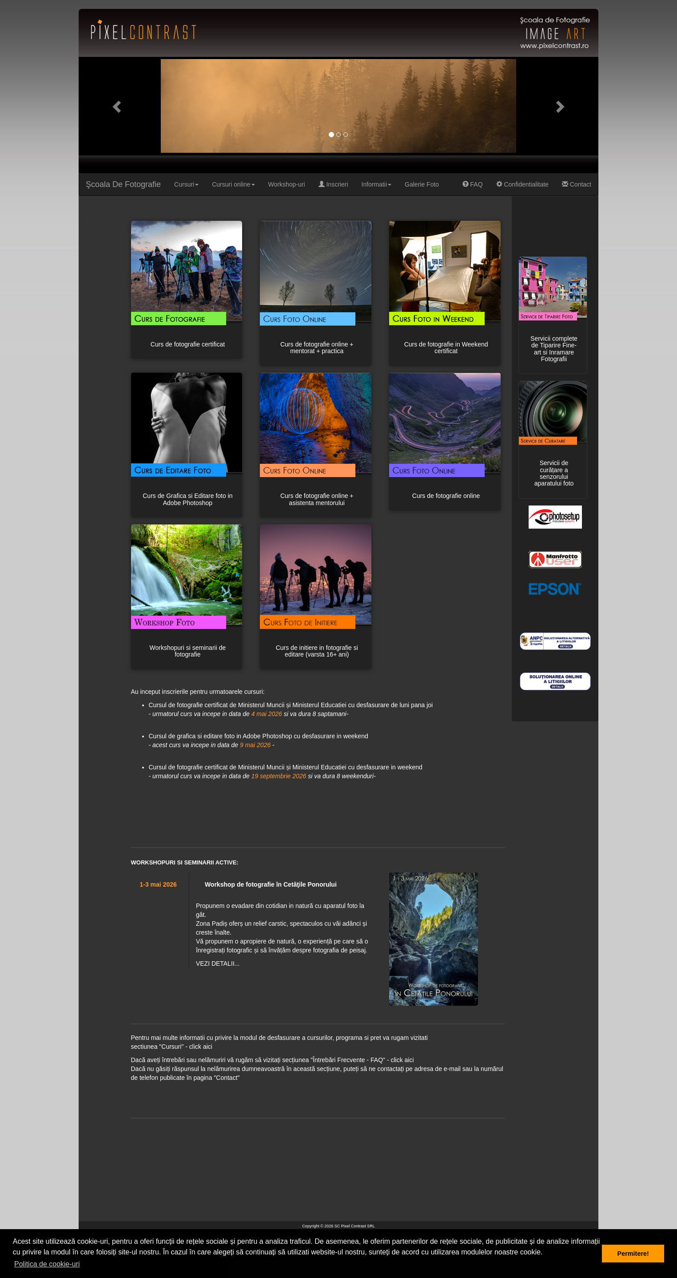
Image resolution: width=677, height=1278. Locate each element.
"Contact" (226, 1077)
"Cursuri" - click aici (185, 1046)
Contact (576, 184)
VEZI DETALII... (218, 963)
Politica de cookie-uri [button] (47, 1264)
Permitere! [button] (633, 1253)
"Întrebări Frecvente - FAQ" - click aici (362, 1059)
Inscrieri (333, 184)
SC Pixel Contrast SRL (355, 1226)
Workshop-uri (286, 184)
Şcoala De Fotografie (123, 184)
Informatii (377, 184)
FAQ (472, 184)
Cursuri (186, 184)
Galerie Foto (422, 184)
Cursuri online (233, 184)
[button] (118, 106)
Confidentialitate (522, 184)
